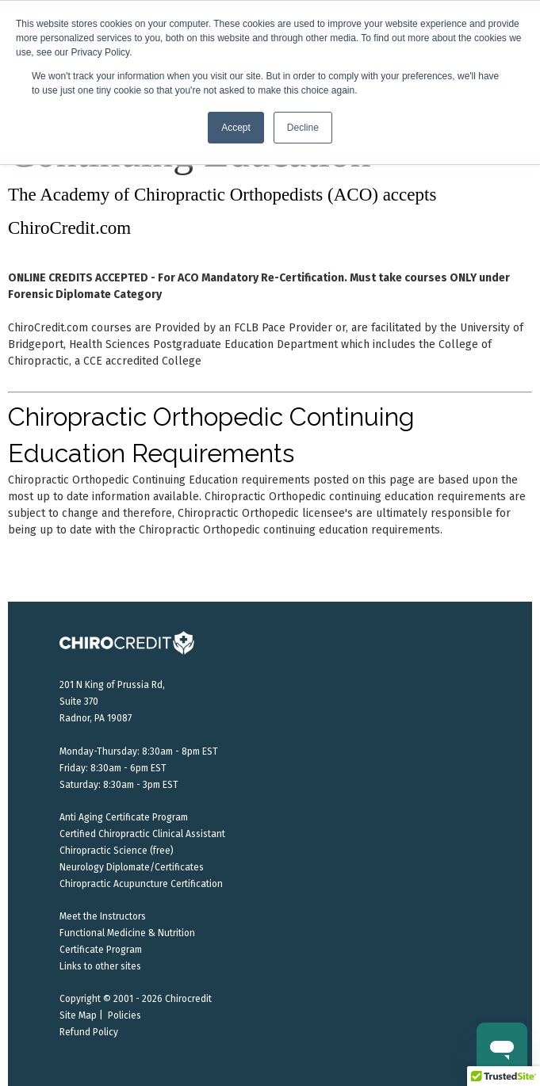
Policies (124, 1015)
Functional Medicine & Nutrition (127, 933)
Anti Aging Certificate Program (123, 817)
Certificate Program (100, 949)
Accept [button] (236, 127)
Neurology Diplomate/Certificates (131, 867)
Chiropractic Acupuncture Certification (141, 883)
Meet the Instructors (102, 916)
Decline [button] (303, 127)
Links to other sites (100, 966)
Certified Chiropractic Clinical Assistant (142, 833)
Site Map (78, 1015)
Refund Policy (88, 1032)
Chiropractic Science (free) (116, 850)
